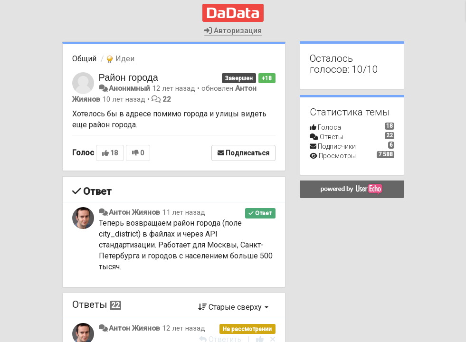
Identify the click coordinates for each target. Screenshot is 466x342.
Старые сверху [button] (233, 307)
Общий (84, 58)
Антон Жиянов (134, 212)
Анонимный (129, 88)
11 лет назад (183, 212)
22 (166, 99)
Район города (128, 77)
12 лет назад (183, 328)
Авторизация (233, 30)
